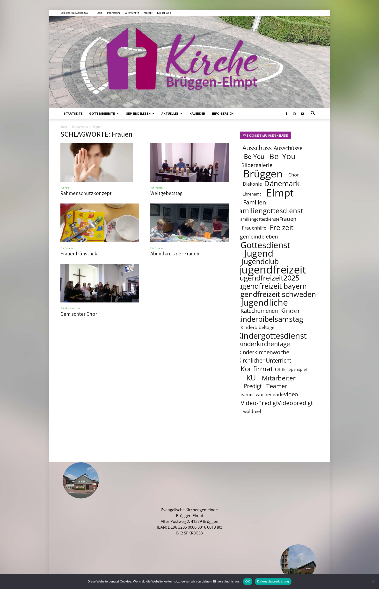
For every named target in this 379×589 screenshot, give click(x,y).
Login (99, 12)
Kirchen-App (164, 12)
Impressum (113, 12)
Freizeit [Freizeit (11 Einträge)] (282, 227)
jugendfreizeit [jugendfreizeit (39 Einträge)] (272, 269)
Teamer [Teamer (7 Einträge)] (277, 386)
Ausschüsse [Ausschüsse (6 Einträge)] (288, 148)
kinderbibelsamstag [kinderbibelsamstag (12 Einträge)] (270, 319)
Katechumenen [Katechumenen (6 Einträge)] (259, 310)
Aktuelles (171, 113)
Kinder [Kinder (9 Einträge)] (290, 310)
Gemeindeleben (140, 113)
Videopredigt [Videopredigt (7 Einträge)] (295, 403)
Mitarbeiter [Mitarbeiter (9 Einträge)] (279, 377)
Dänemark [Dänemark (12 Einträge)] (282, 183)
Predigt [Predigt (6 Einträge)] (253, 386)
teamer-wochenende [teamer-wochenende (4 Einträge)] (261, 394)
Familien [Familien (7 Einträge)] (254, 202)
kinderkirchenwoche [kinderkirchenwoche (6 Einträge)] (263, 352)
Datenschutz (131, 12)
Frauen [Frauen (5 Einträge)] (288, 218)
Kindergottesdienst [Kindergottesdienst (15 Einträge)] (272, 335)
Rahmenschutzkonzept (86, 193)
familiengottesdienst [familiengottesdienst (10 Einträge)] (269, 210)
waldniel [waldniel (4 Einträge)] (252, 411)
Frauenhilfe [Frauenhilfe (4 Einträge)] (254, 228)
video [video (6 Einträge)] (291, 394)
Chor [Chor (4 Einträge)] (293, 175)
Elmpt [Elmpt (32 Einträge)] (280, 192)
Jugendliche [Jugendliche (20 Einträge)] (264, 302)
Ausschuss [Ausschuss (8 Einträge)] (257, 148)
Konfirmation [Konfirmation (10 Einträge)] (262, 368)
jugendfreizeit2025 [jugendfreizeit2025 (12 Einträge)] (268, 277)
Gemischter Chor (78, 314)
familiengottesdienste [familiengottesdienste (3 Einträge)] (259, 219)
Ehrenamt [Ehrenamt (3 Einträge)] (252, 193)
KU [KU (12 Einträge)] (251, 377)
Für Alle (64, 187)
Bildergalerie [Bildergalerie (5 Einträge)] (256, 164)
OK (247, 581)
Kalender (197, 113)
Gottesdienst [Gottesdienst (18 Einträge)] (265, 244)
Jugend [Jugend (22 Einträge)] (258, 253)
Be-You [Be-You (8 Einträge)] (254, 156)
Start (63, 127)
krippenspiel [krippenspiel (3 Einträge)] (295, 369)
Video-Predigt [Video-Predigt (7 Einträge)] (259, 403)
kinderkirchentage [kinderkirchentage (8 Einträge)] (264, 344)
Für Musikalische (70, 308)
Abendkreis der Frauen (174, 253)
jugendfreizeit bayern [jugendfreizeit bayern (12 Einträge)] (271, 285)
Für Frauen (156, 187)
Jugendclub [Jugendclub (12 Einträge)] (260, 261)
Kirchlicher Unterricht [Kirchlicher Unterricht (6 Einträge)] (264, 360)
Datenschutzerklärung (273, 581)
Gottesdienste (104, 113)
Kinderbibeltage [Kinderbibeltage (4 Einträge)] (258, 327)
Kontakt (148, 12)
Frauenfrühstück (78, 253)
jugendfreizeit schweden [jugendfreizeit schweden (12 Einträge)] (275, 294)
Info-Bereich (222, 113)
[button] (313, 113)
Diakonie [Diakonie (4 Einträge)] (252, 184)
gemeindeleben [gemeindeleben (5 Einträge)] (259, 236)
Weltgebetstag (166, 193)
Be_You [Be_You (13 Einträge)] (282, 156)
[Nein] (373, 581)
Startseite (73, 113)
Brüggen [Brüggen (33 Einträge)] (263, 173)
